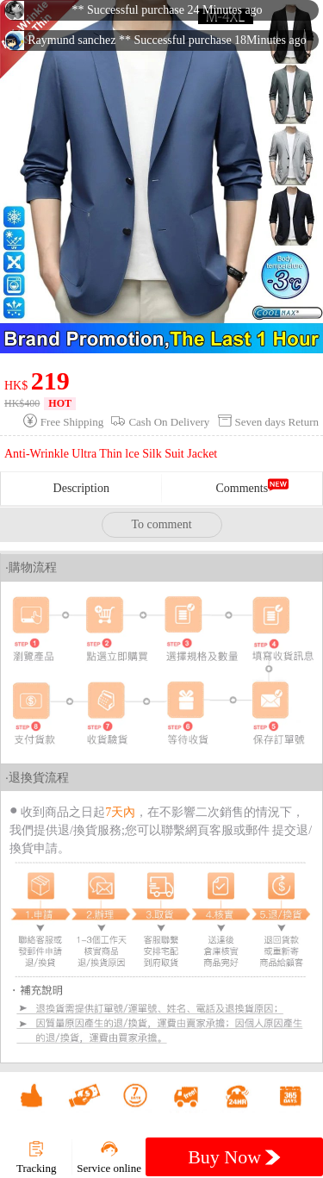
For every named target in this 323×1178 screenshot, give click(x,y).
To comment (161, 524)
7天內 (120, 812)
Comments (241, 488)
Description (81, 488)
